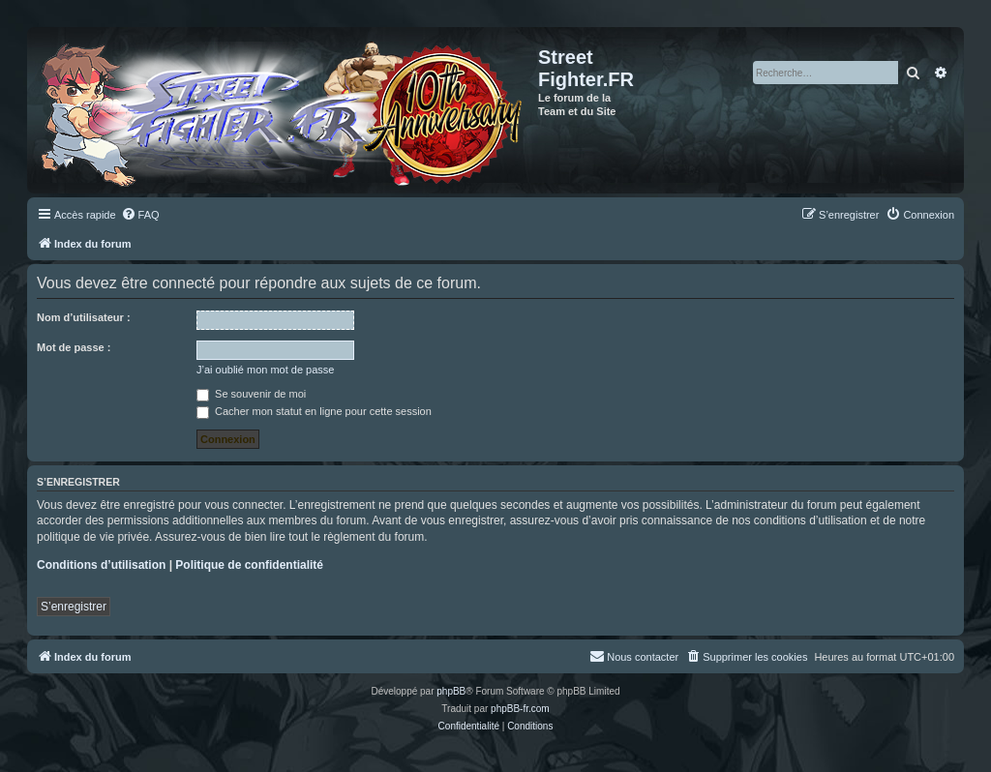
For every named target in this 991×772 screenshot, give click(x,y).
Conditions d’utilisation (101, 565)
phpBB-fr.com (520, 708)
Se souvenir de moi (251, 394)
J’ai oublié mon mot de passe (265, 369)
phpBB (450, 691)
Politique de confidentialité (249, 565)
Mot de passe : (73, 347)
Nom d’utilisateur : (84, 317)
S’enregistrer (73, 606)
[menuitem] (140, 214)
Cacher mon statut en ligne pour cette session (314, 411)
